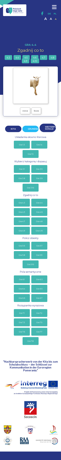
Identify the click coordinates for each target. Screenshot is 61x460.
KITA (13, 129)
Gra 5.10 (30, 264)
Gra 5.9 (39, 255)
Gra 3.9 (39, 178)
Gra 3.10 (30, 187)
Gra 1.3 (22, 144)
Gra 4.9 (22, 230)
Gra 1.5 (30, 154)
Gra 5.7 (39, 246)
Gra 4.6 (39, 212)
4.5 (26, 57)
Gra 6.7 (39, 298)
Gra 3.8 (21, 178)
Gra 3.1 (22, 169)
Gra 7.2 (39, 313)
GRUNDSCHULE (33, 129)
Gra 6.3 (39, 279)
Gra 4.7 (22, 221)
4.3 (8, 57)
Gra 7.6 (22, 332)
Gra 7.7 (39, 332)
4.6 (34, 57)
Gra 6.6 (22, 298)
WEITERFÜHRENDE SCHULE (50, 128)
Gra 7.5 (39, 322)
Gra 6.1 (22, 279)
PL (55, 13)
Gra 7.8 (30, 341)
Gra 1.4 (39, 144)
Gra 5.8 (22, 255)
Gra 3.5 (39, 169)
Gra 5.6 (22, 246)
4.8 (52, 57)
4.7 (43, 57)
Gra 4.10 (39, 230)
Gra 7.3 (22, 322)
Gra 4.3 (22, 202)
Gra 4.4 (39, 202)
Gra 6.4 (22, 289)
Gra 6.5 (39, 289)
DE (49, 13)
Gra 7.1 (22, 313)
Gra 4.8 (39, 221)
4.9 (25, 61)
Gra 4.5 (22, 212)
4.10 (35, 61)
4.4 (17, 57)
